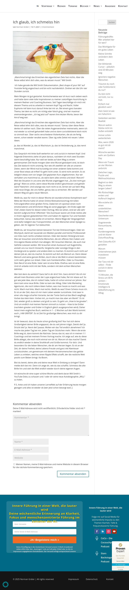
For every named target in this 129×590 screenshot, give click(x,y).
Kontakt (123, 6)
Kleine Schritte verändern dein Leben (105, 56)
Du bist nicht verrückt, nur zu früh (105, 97)
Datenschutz (92, 579)
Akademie (110, 6)
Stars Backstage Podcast (106, 557)
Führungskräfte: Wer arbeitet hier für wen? (106, 39)
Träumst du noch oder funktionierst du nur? (106, 87)
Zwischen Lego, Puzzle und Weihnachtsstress (106, 175)
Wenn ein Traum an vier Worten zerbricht (106, 165)
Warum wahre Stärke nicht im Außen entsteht (105, 128)
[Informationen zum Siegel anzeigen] (120, 568)
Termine (72, 6)
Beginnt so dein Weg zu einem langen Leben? (105, 185)
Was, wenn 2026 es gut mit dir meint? (106, 145)
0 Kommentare (48, 27)
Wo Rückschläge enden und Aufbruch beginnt (106, 195)
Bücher (84, 6)
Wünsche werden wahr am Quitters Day (106, 155)
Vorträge (46, 6)
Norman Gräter (22, 27)
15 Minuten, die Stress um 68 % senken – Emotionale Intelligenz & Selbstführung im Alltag (106, 283)
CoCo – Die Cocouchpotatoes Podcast (110, 542)
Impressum (73, 579)
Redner (61, 6)
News (97, 6)
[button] (5, 584)
